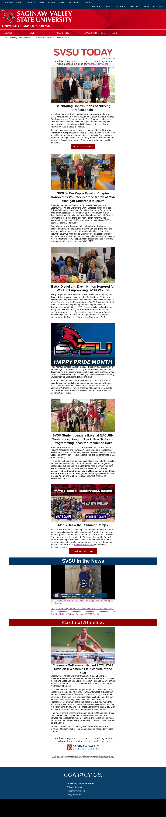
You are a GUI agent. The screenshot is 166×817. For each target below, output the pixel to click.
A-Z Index (120, 7)
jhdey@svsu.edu (59, 547)
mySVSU (96, 7)
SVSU (5, 38)
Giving (62, 2)
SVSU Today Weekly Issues (44, 38)
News (146, 7)
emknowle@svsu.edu (84, 544)
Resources (7, 33)
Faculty (31, 2)
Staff (41, 2)
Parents (88, 2)
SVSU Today (63, 33)
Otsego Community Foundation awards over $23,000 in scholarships (82, 609)
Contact (108, 7)
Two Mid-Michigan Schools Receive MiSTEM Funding (75, 614)
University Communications (20, 38)
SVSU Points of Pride (95, 33)
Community (75, 2)
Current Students (13, 2)
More (116, 33)
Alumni (51, 2)
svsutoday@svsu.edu (97, 64)
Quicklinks (134, 7)
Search (158, 7)
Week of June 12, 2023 (66, 38)
